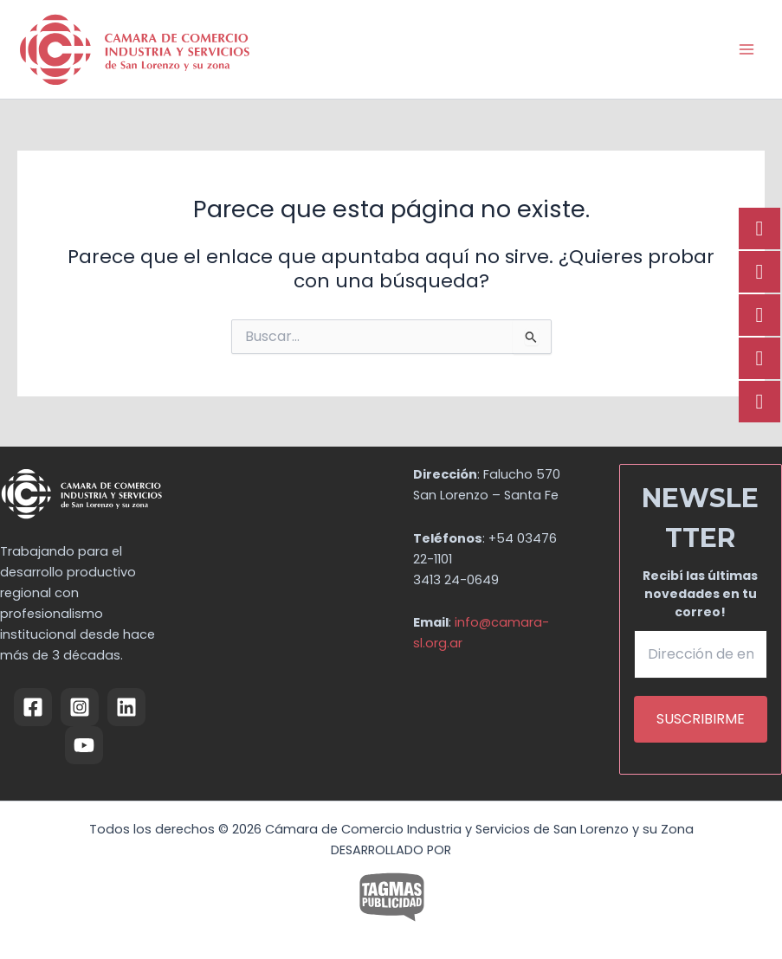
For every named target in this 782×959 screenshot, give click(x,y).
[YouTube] (84, 745)
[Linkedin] (126, 707)
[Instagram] (80, 707)
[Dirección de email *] (700, 654)
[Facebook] (33, 707)
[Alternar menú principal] (746, 49)
